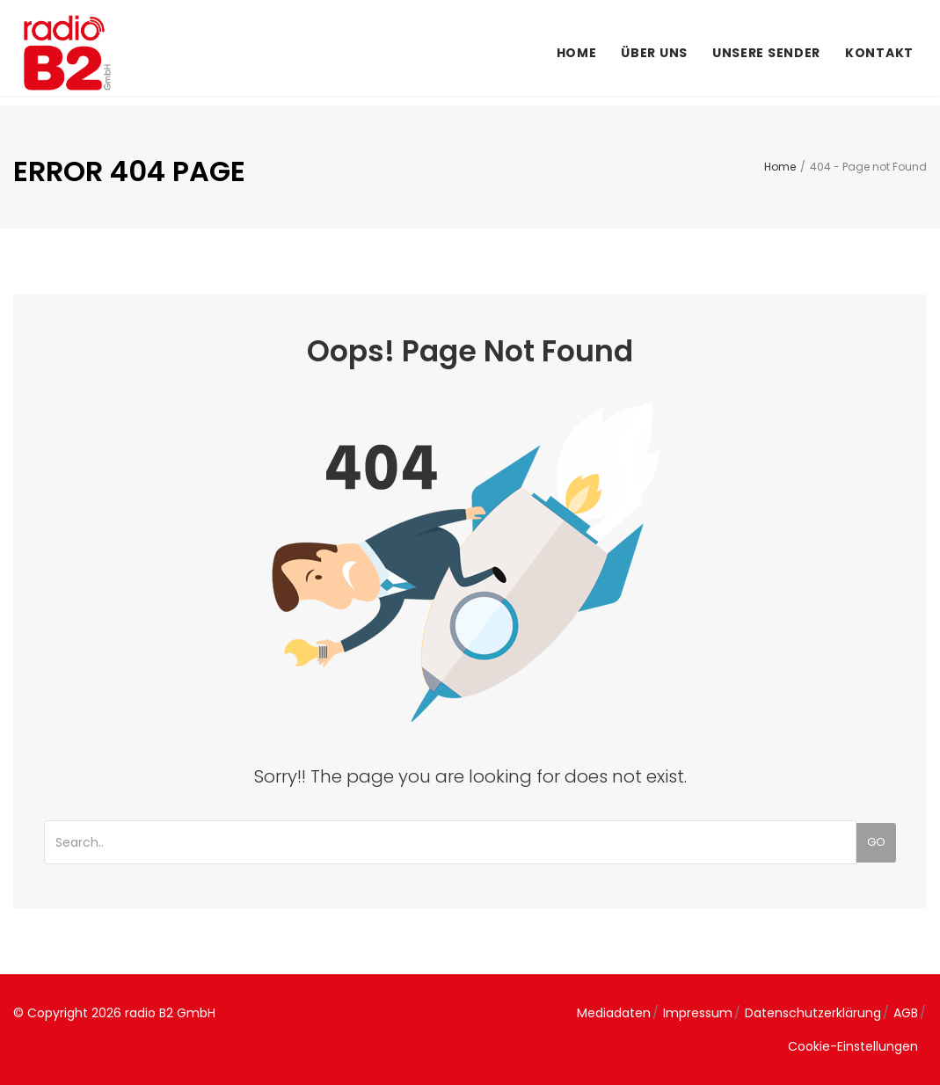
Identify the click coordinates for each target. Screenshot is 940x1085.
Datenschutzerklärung (813, 1013)
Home (577, 53)
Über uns (654, 53)
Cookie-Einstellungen (853, 1046)
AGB (905, 1013)
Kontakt (879, 53)
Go (876, 842)
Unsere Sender (766, 53)
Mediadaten (614, 1013)
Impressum (697, 1013)
